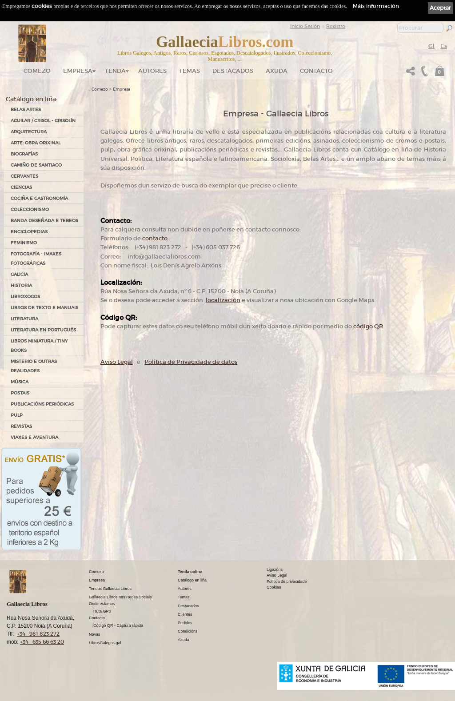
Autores (152, 71)
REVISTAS (21, 426)
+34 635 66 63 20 (42, 641)
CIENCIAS (21, 187)
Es (443, 46)
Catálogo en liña (192, 580)
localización (223, 300)
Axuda (276, 71)
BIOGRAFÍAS (24, 154)
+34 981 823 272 (38, 633)
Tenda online (190, 572)
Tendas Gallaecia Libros (110, 588)
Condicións (188, 631)
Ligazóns (275, 569)
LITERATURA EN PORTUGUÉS (43, 330)
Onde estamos (102, 603)
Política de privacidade (287, 581)
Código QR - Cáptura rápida (118, 625)
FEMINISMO (24, 243)
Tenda (115, 71)
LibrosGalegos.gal (105, 643)
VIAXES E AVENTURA (34, 437)
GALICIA (19, 274)
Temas (189, 71)
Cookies (274, 587)
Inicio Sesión (305, 26)
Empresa (77, 71)
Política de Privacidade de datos (190, 362)
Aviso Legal (116, 362)
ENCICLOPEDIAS (29, 232)
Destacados (188, 606)
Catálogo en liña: (31, 99)
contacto (155, 238)
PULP (17, 415)
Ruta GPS (102, 611)
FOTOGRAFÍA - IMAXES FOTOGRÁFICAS (36, 258)
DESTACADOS (232, 71)
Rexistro (335, 26)
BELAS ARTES (26, 109)
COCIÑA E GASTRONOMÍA (39, 198)
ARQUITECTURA (29, 132)
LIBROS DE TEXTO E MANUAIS (44, 308)
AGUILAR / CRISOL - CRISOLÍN (43, 120)
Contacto (316, 71)
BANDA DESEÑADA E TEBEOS (44, 220)
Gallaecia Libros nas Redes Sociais (120, 597)
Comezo (37, 71)
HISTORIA (21, 285)
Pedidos (185, 623)
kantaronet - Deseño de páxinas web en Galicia (408, 695)
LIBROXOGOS (25, 296)
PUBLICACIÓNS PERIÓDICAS (42, 404)
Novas (94, 634)
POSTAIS (20, 393)
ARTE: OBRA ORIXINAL (35, 143)
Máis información (376, 6)
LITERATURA (24, 319)
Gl (431, 46)
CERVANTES (24, 176)
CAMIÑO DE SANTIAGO (36, 165)
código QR (368, 326)
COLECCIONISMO (30, 209)
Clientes (185, 614)
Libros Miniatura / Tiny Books (39, 345)
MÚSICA (19, 382)
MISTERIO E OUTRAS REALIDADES (34, 366)
